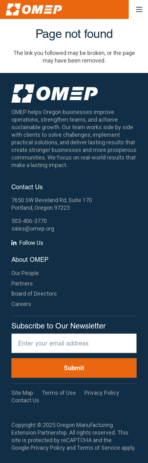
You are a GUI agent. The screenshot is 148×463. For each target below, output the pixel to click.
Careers (21, 304)
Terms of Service (98, 447)
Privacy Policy (47, 447)
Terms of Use (59, 392)
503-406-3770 (29, 221)
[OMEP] (34, 9)
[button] (139, 9)
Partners (22, 283)
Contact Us (25, 400)
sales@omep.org (32, 228)
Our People (25, 273)
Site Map (22, 392)
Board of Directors (34, 293)
